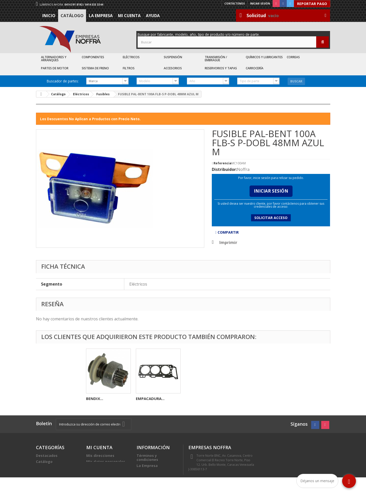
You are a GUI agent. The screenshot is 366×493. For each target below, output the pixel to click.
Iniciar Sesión (271, 191)
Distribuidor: (224, 169)
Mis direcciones (100, 455)
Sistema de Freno (95, 68)
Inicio (48, 15)
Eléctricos (131, 57)
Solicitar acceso (271, 217)
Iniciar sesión (260, 3)
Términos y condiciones (147, 457)
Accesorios (173, 68)
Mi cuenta (129, 15)
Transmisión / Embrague (216, 58)
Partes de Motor (54, 68)
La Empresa (101, 15)
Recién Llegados (51, 467)
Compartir (226, 232)
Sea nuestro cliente (154, 477)
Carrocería (254, 68)
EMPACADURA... (249, 398)
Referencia (222, 163)
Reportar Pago (312, 3)
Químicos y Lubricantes (264, 57)
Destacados (47, 455)
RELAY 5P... (146, 398)
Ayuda (153, 15)
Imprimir (228, 242)
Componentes (93, 57)
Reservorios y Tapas (221, 68)
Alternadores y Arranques (53, 58)
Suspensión (173, 57)
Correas (293, 57)
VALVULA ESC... (100, 398)
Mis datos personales (105, 461)
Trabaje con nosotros (156, 471)
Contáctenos (234, 3)
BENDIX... (194, 398)
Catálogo (72, 15)
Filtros (129, 68)
